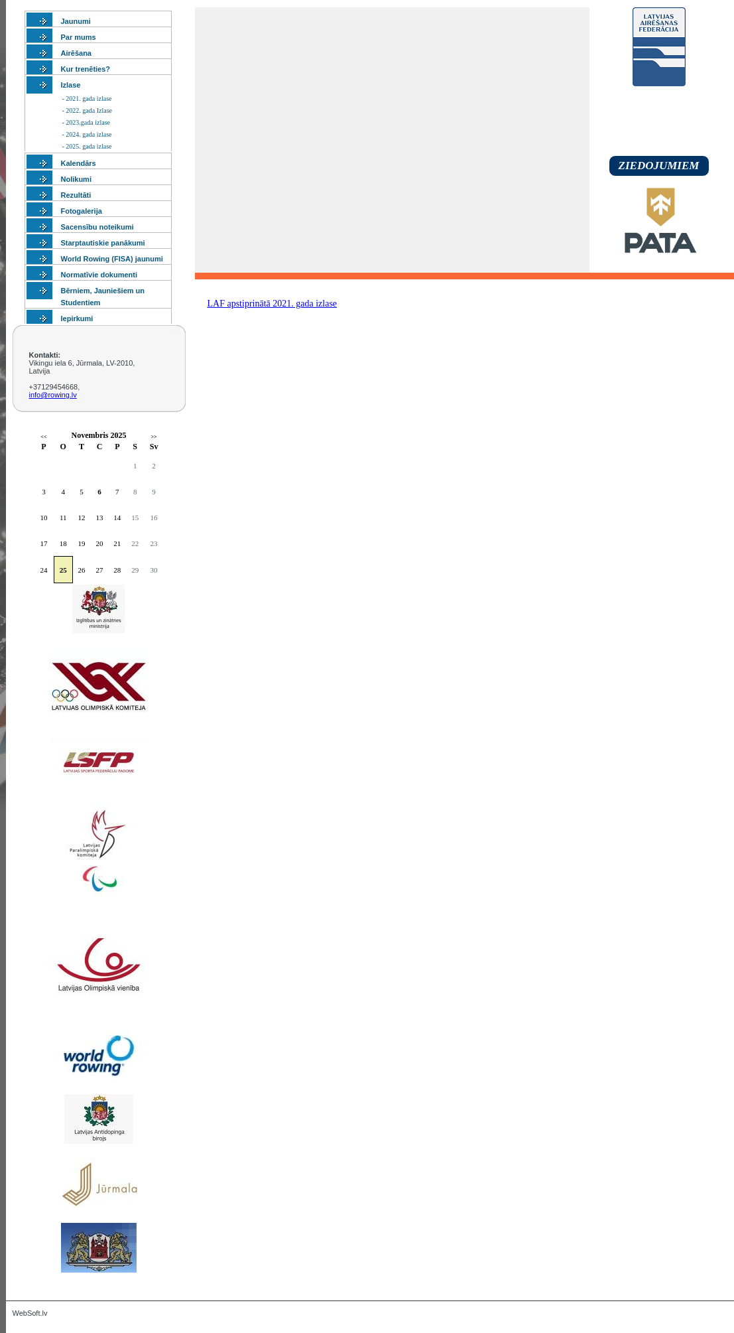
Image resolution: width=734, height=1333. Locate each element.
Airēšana (76, 53)
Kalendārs (78, 163)
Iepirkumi (77, 318)
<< (43, 437)
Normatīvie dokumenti (99, 275)
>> (154, 437)
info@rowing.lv (53, 395)
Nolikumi (76, 179)
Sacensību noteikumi (97, 227)
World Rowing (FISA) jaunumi (112, 259)
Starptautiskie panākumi (103, 243)
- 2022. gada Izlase (87, 110)
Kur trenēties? (86, 69)
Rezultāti (76, 195)
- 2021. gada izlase (87, 98)
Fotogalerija (81, 211)
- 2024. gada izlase (87, 134)
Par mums (78, 37)
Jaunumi (76, 21)
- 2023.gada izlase (86, 122)
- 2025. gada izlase (87, 146)
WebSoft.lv (30, 1313)
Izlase (71, 85)
